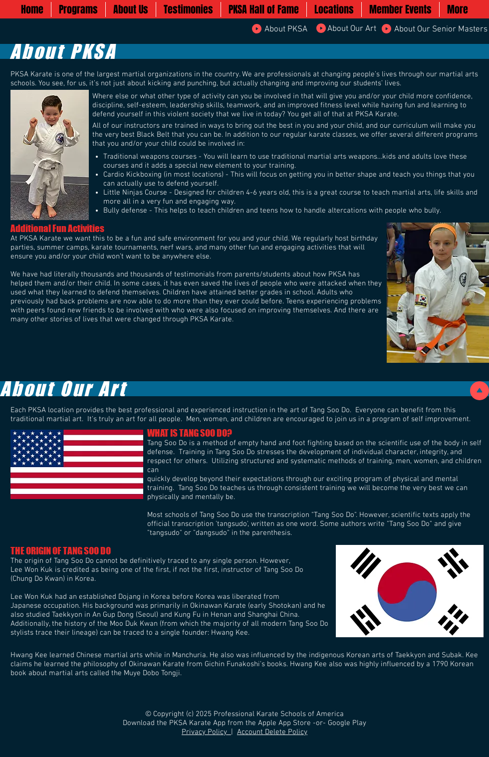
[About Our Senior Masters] (441, 30)
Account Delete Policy (272, 732)
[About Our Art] (351, 29)
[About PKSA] (286, 30)
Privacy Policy (206, 732)
